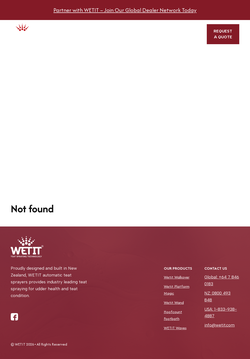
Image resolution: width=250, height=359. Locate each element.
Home (62, 27)
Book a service (129, 34)
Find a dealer (149, 32)
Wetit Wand (174, 302)
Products (85, 28)
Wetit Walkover (176, 277)
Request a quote (223, 34)
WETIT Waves (175, 328)
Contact (190, 27)
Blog (168, 27)
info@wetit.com (219, 325)
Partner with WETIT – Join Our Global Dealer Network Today (125, 10)
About (108, 27)
